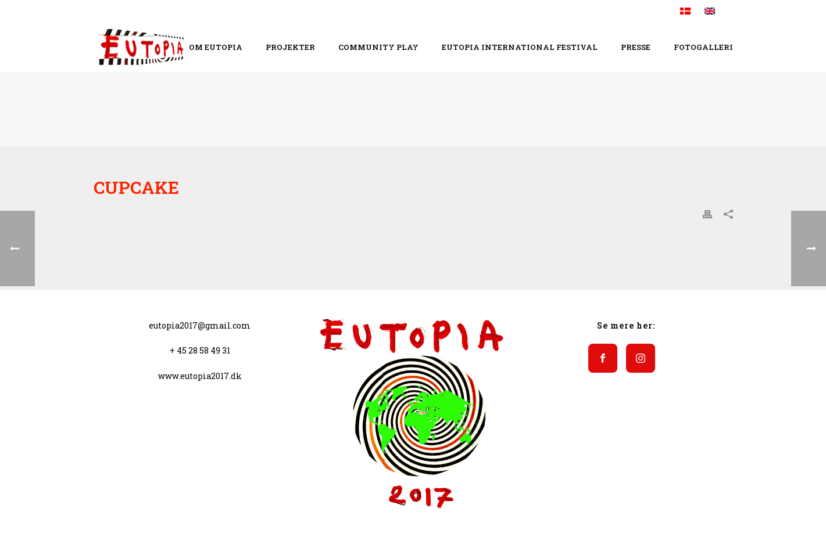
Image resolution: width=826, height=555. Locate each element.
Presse (635, 47)
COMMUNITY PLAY (378, 47)
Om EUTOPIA (215, 47)
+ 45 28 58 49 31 (200, 350)
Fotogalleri (703, 47)
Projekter (290, 47)
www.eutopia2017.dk (200, 375)
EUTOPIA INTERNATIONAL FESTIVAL (520, 47)
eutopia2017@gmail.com (200, 325)
